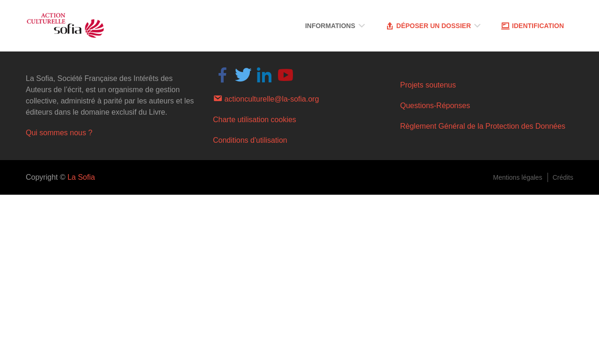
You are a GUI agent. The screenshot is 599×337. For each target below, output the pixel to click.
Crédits (563, 177)
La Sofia (81, 177)
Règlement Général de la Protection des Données (482, 126)
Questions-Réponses (435, 106)
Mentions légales (517, 177)
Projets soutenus (428, 85)
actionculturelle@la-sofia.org (266, 98)
